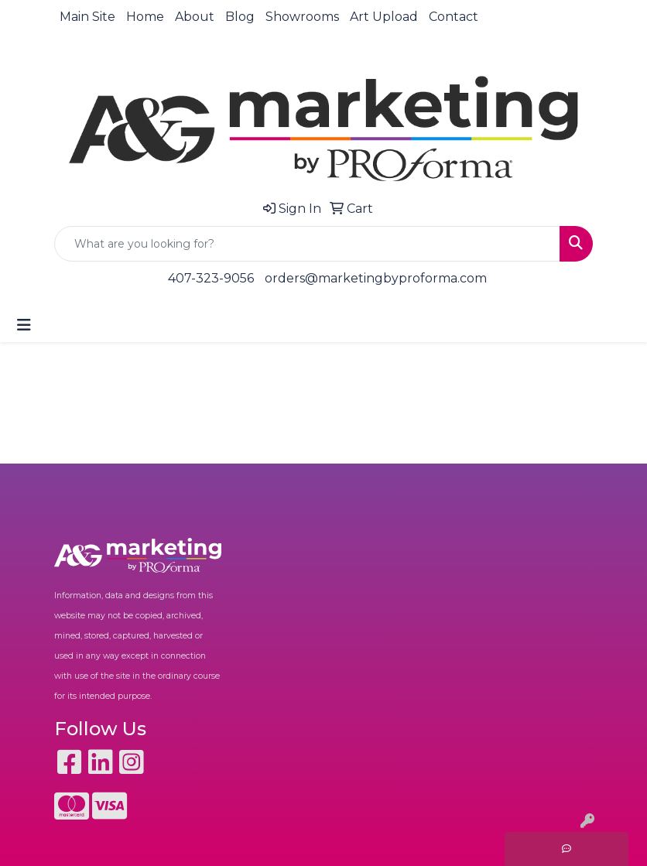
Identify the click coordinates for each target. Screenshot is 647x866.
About (194, 16)
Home (145, 16)
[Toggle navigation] (24, 325)
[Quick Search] (307, 244)
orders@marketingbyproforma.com (376, 278)
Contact (453, 16)
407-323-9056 (211, 278)
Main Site (87, 16)
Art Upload (384, 16)
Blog (240, 16)
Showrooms (302, 16)
